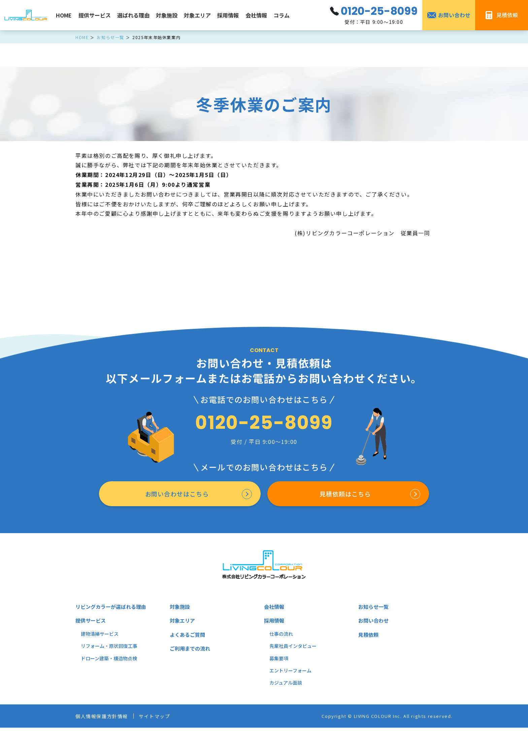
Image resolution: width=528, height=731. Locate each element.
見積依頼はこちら (344, 495)
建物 (85, 637)
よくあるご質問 (188, 638)
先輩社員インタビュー (293, 649)
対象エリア (197, 15)
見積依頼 (369, 638)
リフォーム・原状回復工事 (109, 649)
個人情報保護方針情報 (105, 720)
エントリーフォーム (290, 674)
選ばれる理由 (133, 15)
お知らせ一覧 (374, 610)
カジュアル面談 (285, 686)
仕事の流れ (281, 637)
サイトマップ (163, 720)
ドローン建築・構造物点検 (109, 661)
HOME (64, 15)
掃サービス (107, 637)
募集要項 (278, 661)
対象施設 (166, 15)
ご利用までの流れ (191, 652)
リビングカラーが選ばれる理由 (113, 610)
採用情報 (228, 15)
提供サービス (94, 15)
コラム (281, 15)
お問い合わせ (374, 624)
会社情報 (256, 15)
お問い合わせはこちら (175, 495)
